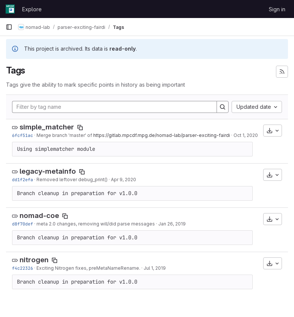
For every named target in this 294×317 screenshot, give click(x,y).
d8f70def (22, 224)
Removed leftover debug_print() (72, 179)
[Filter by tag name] (114, 107)
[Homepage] (10, 9)
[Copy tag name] (80, 127)
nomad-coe (39, 215)
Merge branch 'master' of (64, 135)
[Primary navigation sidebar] (9, 27)
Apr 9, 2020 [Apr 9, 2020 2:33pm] (123, 179)
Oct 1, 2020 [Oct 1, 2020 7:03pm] (245, 135)
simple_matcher (47, 127)
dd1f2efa (22, 179)
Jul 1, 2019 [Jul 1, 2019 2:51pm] (155, 268)
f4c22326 (22, 268)
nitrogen (34, 259)
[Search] (223, 107)
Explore (32, 9)
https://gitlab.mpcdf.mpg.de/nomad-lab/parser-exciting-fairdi (161, 135)
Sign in (277, 9)
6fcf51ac (22, 135)
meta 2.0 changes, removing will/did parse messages (95, 224)
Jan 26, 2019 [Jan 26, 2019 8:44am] (172, 224)
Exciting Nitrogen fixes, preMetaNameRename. (88, 268)
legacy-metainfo (48, 171)
